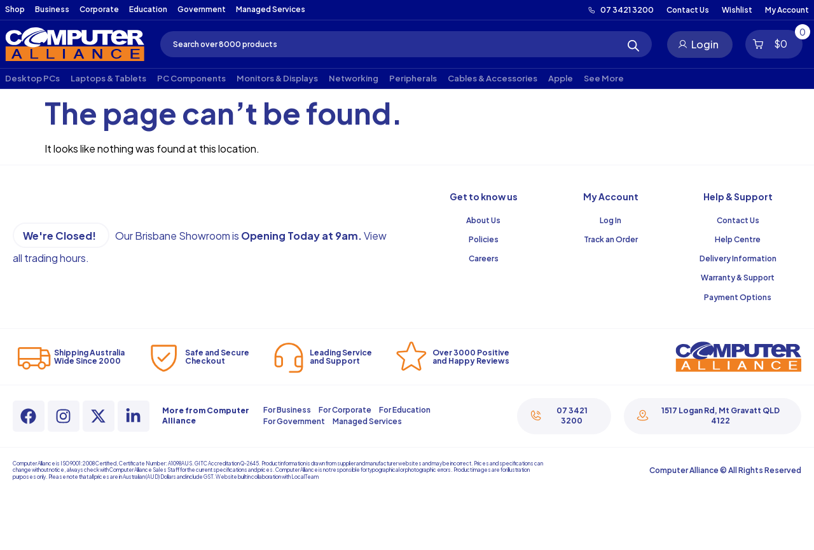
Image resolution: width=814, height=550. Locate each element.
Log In (610, 220)
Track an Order (611, 239)
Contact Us (738, 220)
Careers (484, 258)
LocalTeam (305, 477)
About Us (483, 220)
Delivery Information (738, 258)
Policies (484, 239)
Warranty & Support (738, 277)
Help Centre (738, 239)
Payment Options (737, 297)
